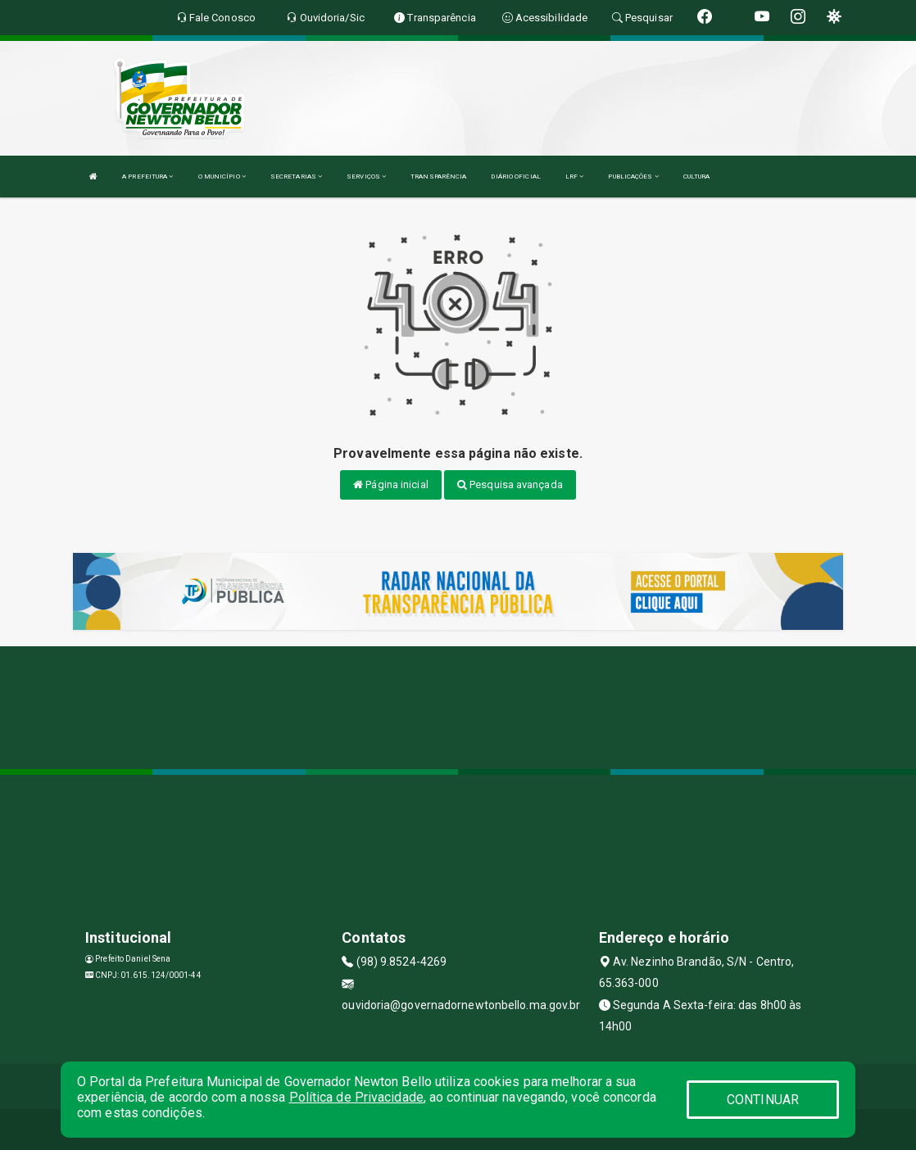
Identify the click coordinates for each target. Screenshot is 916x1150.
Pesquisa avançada (510, 484)
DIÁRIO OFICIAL (515, 176)
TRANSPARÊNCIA (438, 176)
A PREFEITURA (147, 176)
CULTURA (696, 176)
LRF (574, 176)
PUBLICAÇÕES (633, 176)
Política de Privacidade (356, 1097)
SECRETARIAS (296, 176)
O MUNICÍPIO (222, 176)
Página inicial (391, 484)
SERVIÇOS (366, 176)
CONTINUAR (763, 1099)
